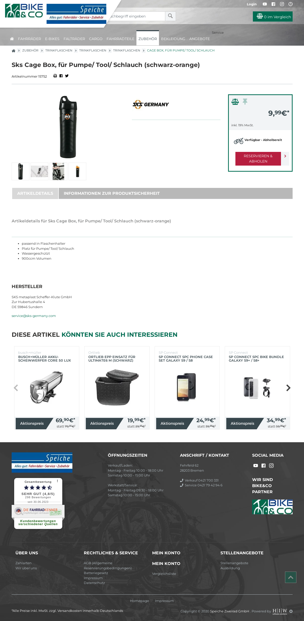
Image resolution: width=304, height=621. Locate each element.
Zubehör (147, 39)
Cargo (96, 39)
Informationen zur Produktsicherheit (112, 193)
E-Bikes (52, 39)
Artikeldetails (35, 193)
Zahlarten (23, 563)
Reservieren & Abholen (256, 156)
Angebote (199, 39)
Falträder (74, 39)
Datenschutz (94, 583)
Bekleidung (173, 39)
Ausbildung (230, 568)
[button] (288, 387)
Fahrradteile (120, 39)
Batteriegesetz (96, 573)
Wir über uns (26, 568)
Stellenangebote (234, 563)
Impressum (93, 578)
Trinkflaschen (58, 50)
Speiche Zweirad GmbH (230, 611)
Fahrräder (29, 39)
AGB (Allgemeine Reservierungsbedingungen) (108, 565)
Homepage (139, 600)
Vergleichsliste (164, 574)
